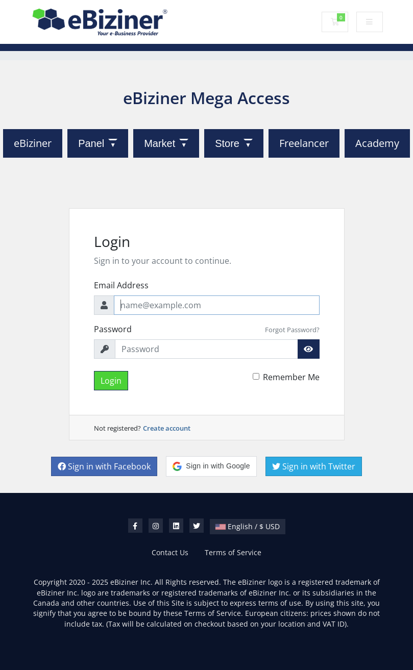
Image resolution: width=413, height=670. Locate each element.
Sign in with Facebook (104, 466)
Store (227, 143)
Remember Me (291, 377)
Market (159, 143)
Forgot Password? (292, 329)
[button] (211, 466)
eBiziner (33, 143)
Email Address (121, 285)
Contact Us (170, 552)
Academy (377, 143)
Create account (166, 428)
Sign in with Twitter (313, 466)
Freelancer (304, 143)
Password (113, 329)
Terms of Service (233, 552)
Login (111, 380)
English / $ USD (247, 526)
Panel (91, 143)
